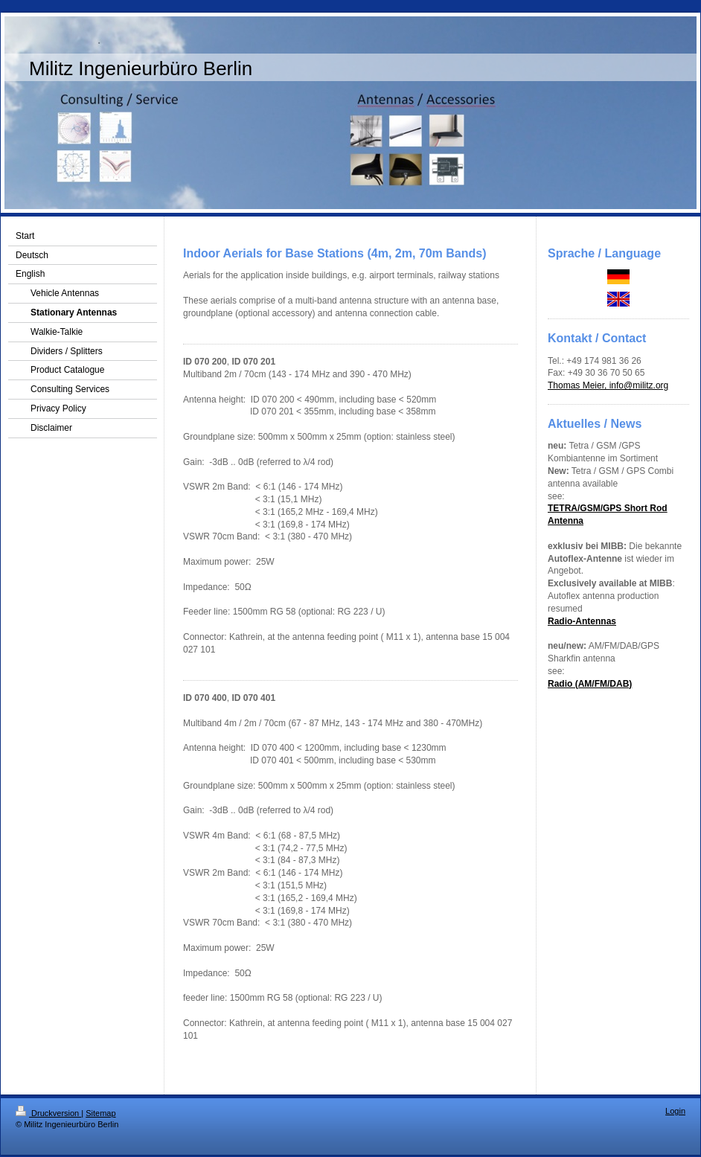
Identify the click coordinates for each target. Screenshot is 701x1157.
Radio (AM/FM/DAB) (590, 684)
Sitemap (100, 1113)
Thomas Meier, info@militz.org (608, 385)
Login (675, 1110)
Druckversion (48, 1113)
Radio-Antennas (582, 621)
